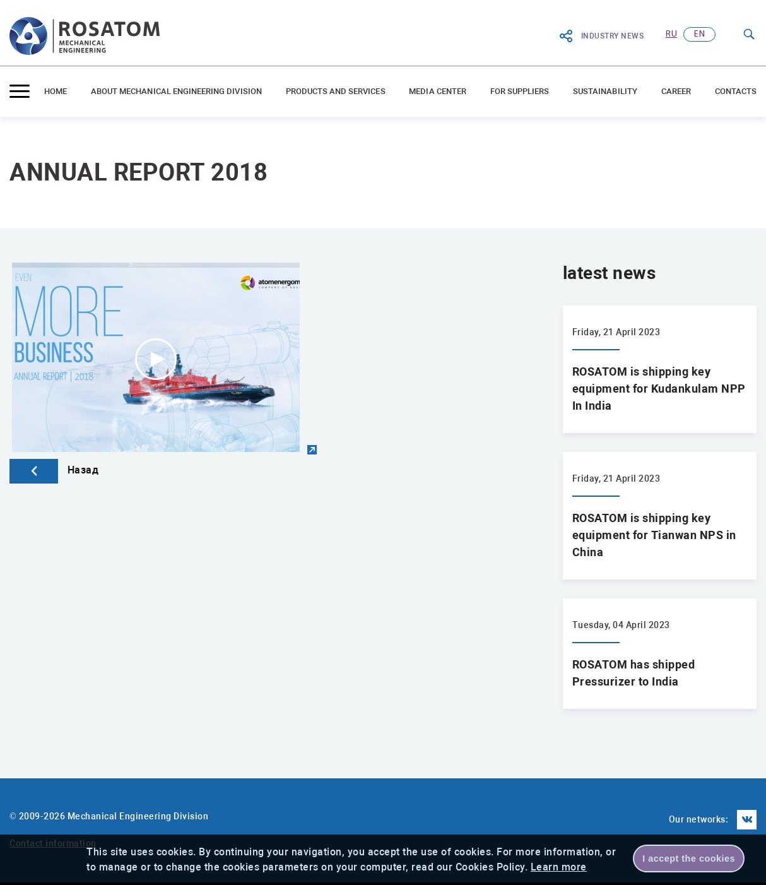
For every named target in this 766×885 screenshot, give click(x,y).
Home (55, 91)
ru (671, 34)
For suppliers (520, 91)
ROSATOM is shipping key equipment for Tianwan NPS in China (654, 535)
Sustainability (605, 91)
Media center (437, 91)
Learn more (559, 867)
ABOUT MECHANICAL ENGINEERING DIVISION (176, 91)
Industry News (601, 36)
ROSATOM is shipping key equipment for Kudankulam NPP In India (659, 388)
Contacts (736, 91)
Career (676, 91)
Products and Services (336, 91)
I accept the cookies (688, 858)
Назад (53, 470)
